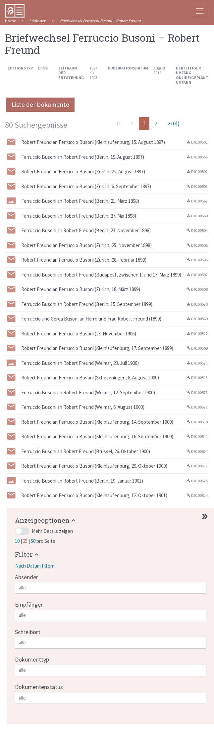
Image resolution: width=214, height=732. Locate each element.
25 (25, 541)
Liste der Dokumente (40, 104)
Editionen (37, 20)
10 (18, 541)
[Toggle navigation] (200, 11)
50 (33, 541)
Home (10, 20)
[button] (46, 520)
